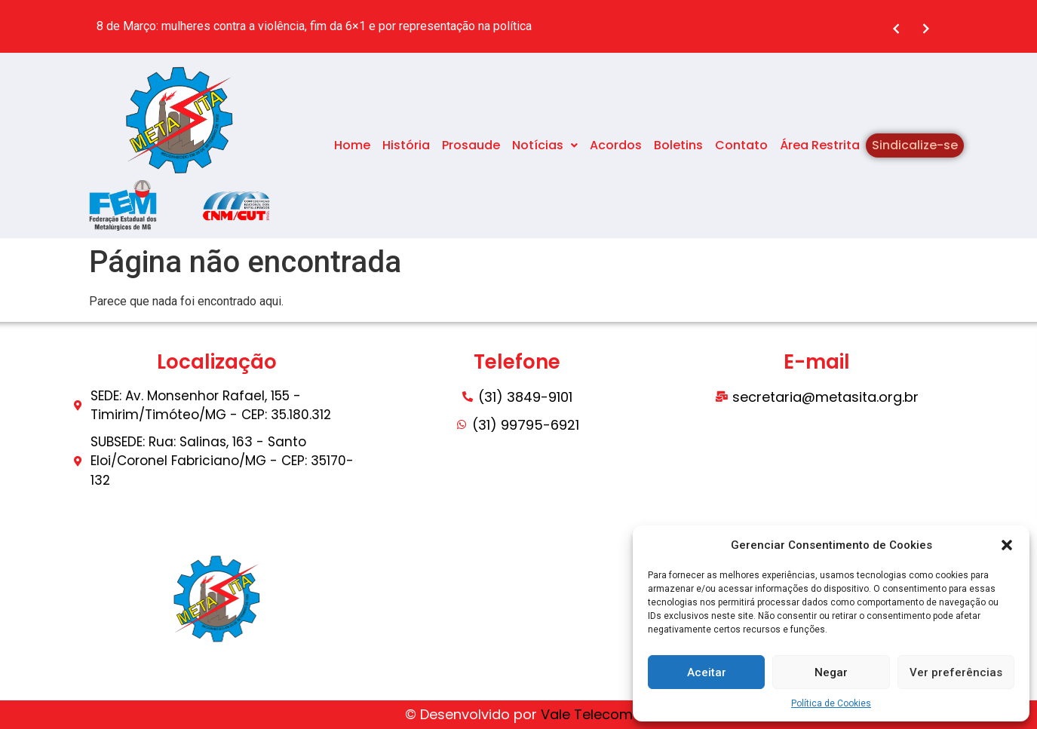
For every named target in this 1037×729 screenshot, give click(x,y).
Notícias (545, 145)
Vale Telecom (587, 714)
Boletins (678, 145)
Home (352, 145)
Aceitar (706, 672)
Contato (741, 145)
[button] (1006, 545)
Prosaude (471, 145)
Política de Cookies (831, 703)
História (406, 145)
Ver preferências (956, 672)
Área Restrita (820, 145)
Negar (831, 672)
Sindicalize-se (915, 145)
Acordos (616, 145)
